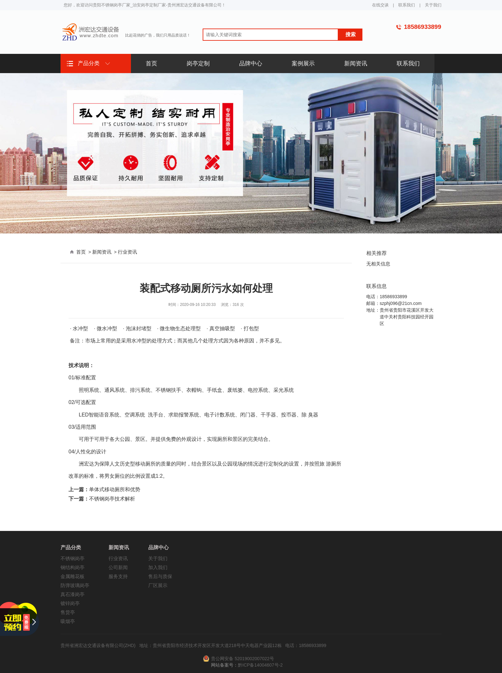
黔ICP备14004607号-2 (260, 665)
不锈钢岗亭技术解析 (112, 498)
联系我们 (406, 5)
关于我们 (433, 5)
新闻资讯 (101, 252)
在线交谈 (380, 5)
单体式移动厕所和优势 (114, 489)
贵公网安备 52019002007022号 (242, 658)
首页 (81, 252)
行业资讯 (127, 252)
